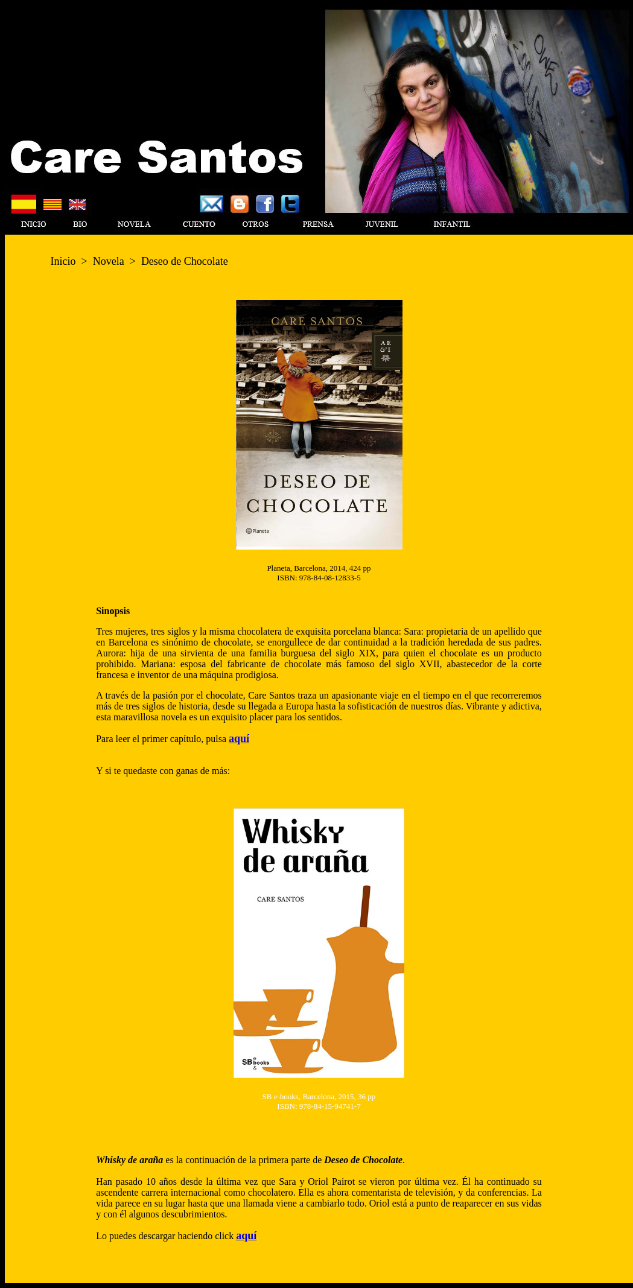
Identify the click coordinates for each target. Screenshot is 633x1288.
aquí (239, 738)
